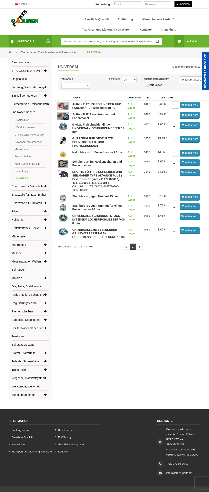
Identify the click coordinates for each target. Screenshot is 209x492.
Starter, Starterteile (24, 353)
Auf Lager (155, 84)
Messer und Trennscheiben (23, 153)
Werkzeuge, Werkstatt (26, 386)
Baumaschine (20, 62)
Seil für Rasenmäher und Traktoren (27, 332)
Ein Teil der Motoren (24, 95)
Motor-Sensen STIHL (27, 163)
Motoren (17, 278)
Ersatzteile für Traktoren (27, 203)
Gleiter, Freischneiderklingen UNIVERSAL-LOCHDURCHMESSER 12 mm (98, 128)
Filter (15, 211)
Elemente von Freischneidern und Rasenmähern (30, 108)
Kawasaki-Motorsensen (28, 141)
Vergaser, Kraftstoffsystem (28, 378)
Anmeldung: (103, 4)
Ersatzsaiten (22, 119)
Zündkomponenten (24, 394)
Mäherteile (18, 236)
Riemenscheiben (22, 311)
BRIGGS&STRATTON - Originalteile (27, 75)
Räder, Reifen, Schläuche (28, 294)
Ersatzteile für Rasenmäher (29, 194)
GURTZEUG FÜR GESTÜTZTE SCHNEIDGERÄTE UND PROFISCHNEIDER (92, 142)
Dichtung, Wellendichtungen (29, 87)
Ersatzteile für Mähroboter (28, 186)
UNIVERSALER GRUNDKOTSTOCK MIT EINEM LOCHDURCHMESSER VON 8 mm (98, 219)
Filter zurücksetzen (193, 79)
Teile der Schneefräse (25, 361)
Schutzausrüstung (23, 344)
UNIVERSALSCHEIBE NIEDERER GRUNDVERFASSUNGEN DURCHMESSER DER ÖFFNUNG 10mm (99, 233)
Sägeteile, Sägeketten (26, 319)
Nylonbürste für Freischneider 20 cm (97, 152)
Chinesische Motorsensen (30, 134)
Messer (16, 253)
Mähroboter (19, 244)
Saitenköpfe (22, 171)
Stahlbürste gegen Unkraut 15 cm (95, 196)
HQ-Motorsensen (25, 127)
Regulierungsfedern (24, 303)
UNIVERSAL (22, 178)
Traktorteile (19, 369)
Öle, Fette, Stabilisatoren (27, 286)
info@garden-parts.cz (179, 472)
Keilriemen (18, 219)
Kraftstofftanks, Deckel (26, 228)
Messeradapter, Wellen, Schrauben (27, 265)
